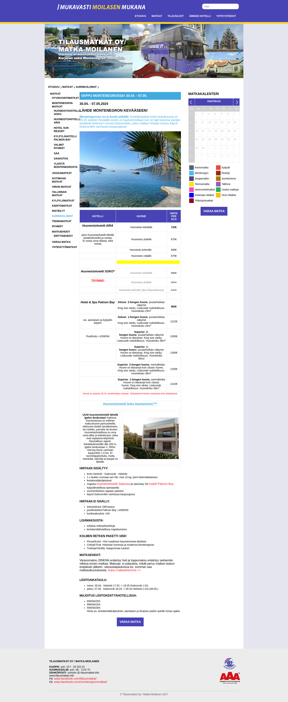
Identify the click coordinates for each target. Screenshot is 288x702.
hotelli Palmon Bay (161, 483)
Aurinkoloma (229, 178)
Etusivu (140, 16)
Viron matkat (61, 186)
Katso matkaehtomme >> (124, 570)
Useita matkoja (230, 189)
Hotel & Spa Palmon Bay (98, 302)
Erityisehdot (63, 235)
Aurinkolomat (86, 86)
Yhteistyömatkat (64, 247)
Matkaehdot (61, 231)
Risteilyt (58, 210)
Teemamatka (202, 184)
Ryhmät (57, 226)
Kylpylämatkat (63, 200)
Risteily (226, 173)
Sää (56, 153)
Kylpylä (226, 167)
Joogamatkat (62, 173)
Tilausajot (176, 16)
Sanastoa (61, 158)
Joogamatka (202, 178)
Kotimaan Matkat (204, 195)
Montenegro (201, 173)
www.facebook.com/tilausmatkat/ (75, 678)
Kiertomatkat (62, 205)
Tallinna (226, 184)
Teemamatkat (61, 221)
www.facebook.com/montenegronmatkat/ (80, 681)
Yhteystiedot (226, 16)
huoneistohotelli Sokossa (113, 483)
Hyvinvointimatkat (65, 97)
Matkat (157, 16)
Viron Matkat (229, 195)
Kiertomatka (201, 167)
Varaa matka (61, 241)
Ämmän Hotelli (200, 16)
